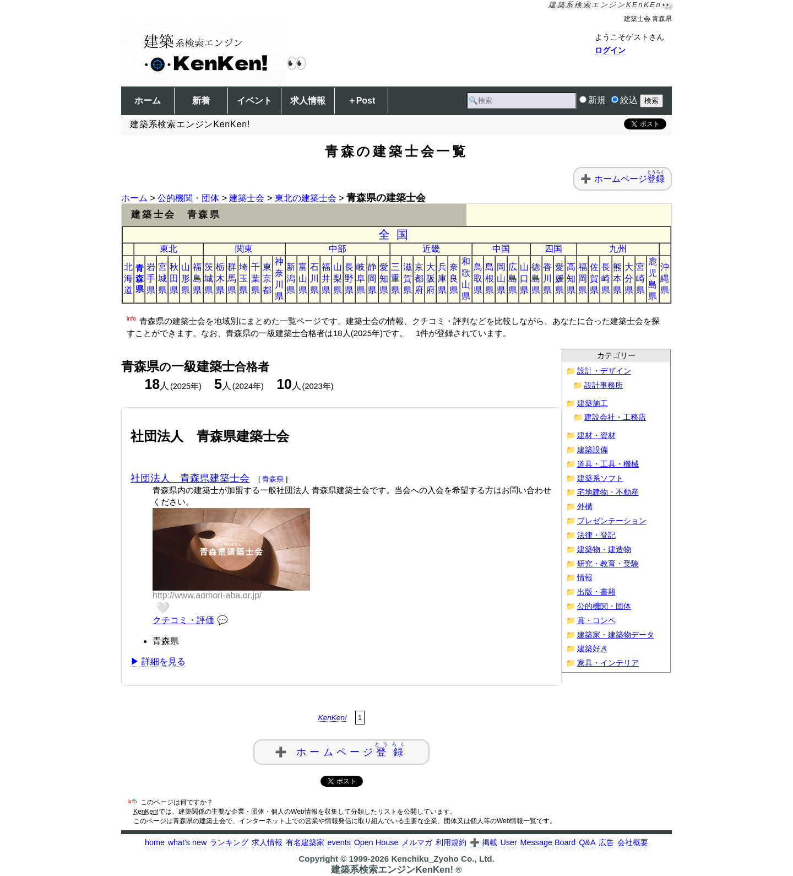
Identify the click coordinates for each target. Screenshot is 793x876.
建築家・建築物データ (615, 635)
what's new (187, 842)
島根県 (489, 278)
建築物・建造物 (604, 549)
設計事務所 (603, 385)
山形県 (185, 278)
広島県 (512, 278)
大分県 (628, 278)
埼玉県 (243, 278)
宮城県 (162, 278)
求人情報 (307, 100)
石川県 (314, 278)
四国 (553, 248)
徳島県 (535, 278)
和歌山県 (465, 279)
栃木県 (220, 278)
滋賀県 (407, 278)
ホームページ (629, 178)
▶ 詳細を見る (158, 661)
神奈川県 (279, 279)
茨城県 (208, 278)
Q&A (587, 842)
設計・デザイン (604, 371)
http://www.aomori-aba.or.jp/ (207, 595)
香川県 (547, 278)
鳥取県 (478, 278)
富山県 (302, 278)
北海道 (128, 278)
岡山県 (501, 278)
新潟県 (290, 278)
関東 (244, 248)
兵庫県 (442, 278)
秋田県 (174, 278)
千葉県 (255, 278)
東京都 (267, 278)
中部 (337, 248)
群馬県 (231, 278)
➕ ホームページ (341, 750)
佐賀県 (594, 278)
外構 (585, 506)
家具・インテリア (608, 663)
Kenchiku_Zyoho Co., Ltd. (442, 858)
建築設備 (592, 450)
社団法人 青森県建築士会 (190, 478)
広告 (606, 842)
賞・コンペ (596, 621)
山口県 (524, 278)
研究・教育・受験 (608, 564)
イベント (254, 100)
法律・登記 (596, 535)
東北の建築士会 (305, 198)
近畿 (431, 248)
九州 (618, 248)
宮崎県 (640, 278)
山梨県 (337, 278)
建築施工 (592, 403)
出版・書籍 (596, 592)
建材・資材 (596, 435)
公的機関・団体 (188, 198)
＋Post (361, 100)
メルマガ (416, 842)
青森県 (139, 278)
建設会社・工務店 (615, 417)
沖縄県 (664, 278)
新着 (201, 100)
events (338, 842)
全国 (396, 234)
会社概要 (632, 842)
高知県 (571, 278)
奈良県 (453, 278)
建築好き (592, 649)
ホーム (147, 100)
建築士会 (246, 198)
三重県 (395, 278)
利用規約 (451, 842)
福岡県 (582, 278)
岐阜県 (360, 278)
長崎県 (605, 278)
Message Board (548, 842)
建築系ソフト (600, 478)
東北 (168, 248)
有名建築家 (305, 842)
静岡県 (372, 278)
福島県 (197, 278)
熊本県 (617, 278)
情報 (585, 578)
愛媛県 (559, 278)
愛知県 (383, 278)
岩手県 (150, 278)
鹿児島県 (652, 279)
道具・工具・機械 (608, 464)
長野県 (349, 278)
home (155, 842)
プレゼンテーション (612, 521)
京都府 (419, 278)
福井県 (326, 278)
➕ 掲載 (483, 842)
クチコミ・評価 (183, 620)
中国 (501, 248)
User (508, 842)
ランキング (229, 842)
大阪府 (430, 278)
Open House (376, 842)
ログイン (610, 50)
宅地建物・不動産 (608, 492)
